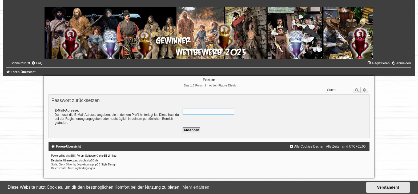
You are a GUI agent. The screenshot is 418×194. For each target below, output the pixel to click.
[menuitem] (36, 63)
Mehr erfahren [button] (195, 187)
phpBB (70, 155)
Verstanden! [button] (388, 187)
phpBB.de (92, 160)
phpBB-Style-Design (104, 164)
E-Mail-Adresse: (67, 110)
